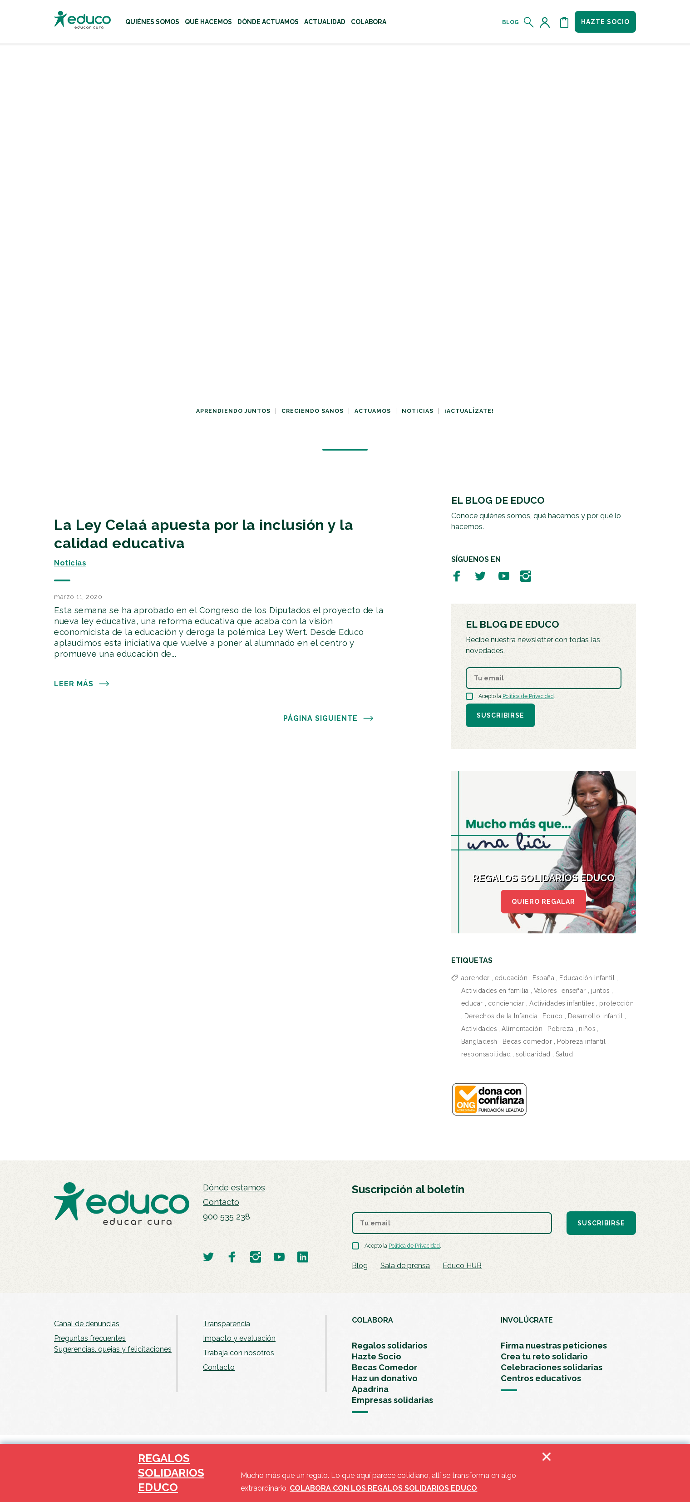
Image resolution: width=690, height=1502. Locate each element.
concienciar (506, 1003)
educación (511, 978)
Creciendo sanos (312, 411)
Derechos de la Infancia (501, 1016)
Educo (552, 1016)
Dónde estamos (234, 1187)
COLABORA (372, 1320)
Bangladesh (479, 1041)
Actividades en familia (495, 990)
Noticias (418, 411)
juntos (600, 990)
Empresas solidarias (392, 1400)
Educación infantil (587, 978)
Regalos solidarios (389, 1345)
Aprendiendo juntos (233, 411)
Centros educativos (541, 1378)
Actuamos (373, 411)
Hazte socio (605, 21)
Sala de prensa (405, 1265)
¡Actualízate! (469, 411)
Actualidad (324, 21)
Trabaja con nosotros (238, 1352)
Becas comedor (527, 1041)
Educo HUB (462, 1265)
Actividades (479, 1028)
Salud (564, 1054)
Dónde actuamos (268, 21)
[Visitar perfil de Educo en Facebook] (456, 575)
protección (616, 1003)
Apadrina (370, 1389)
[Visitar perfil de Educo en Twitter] (480, 575)
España (543, 978)
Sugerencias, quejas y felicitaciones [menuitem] (113, 1349)
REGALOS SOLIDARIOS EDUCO (171, 1473)
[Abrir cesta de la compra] (564, 22)
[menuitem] (152, 21)
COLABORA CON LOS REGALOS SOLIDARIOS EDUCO (383, 1488)
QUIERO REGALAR (543, 901)
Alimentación (522, 1028)
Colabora (368, 21)
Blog (510, 22)
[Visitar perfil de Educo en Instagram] (525, 575)
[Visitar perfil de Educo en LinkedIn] (302, 1256)
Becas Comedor (384, 1367)
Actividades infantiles (561, 1003)
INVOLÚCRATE (527, 1320)
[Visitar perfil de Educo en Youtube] (503, 575)
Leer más (82, 684)
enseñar (574, 990)
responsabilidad (486, 1054)
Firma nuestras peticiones (554, 1345)
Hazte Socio (376, 1356)
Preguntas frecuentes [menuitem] (90, 1338)
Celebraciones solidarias (551, 1367)
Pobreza (560, 1028)
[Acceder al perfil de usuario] (546, 22)
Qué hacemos (208, 21)
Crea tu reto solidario (544, 1356)
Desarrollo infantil (595, 1016)
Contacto (221, 1202)
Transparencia (226, 1323)
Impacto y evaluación (239, 1338)
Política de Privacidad (528, 696)
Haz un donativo (385, 1378)
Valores (545, 990)
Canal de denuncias (86, 1323)
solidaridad (533, 1054)
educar (472, 1003)
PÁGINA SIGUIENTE (328, 719)
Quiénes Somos (152, 21)
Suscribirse (500, 715)
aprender (475, 978)
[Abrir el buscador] (529, 22)
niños (587, 1028)
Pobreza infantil (581, 1041)
